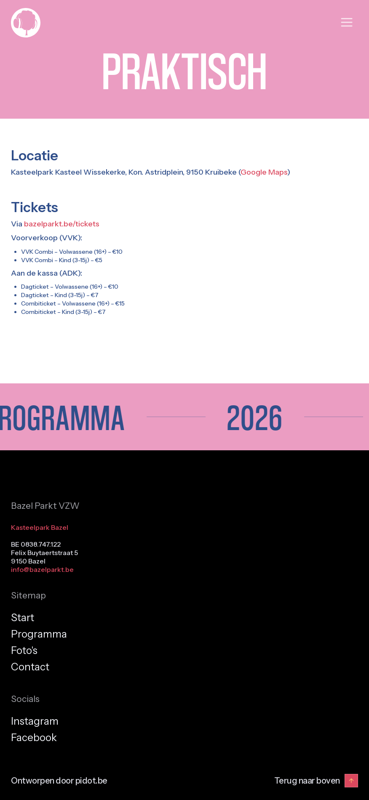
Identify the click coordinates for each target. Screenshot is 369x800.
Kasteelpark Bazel (39, 527)
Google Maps (264, 172)
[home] (25, 22)
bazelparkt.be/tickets (61, 224)
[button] (346, 23)
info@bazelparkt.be (42, 569)
